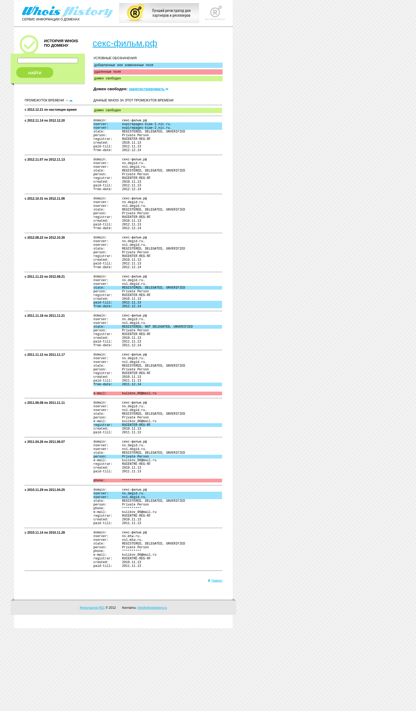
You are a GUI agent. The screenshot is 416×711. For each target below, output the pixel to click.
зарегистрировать (148, 91)
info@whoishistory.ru (152, 690)
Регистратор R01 (92, 690)
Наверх (215, 663)
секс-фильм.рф (125, 43)
